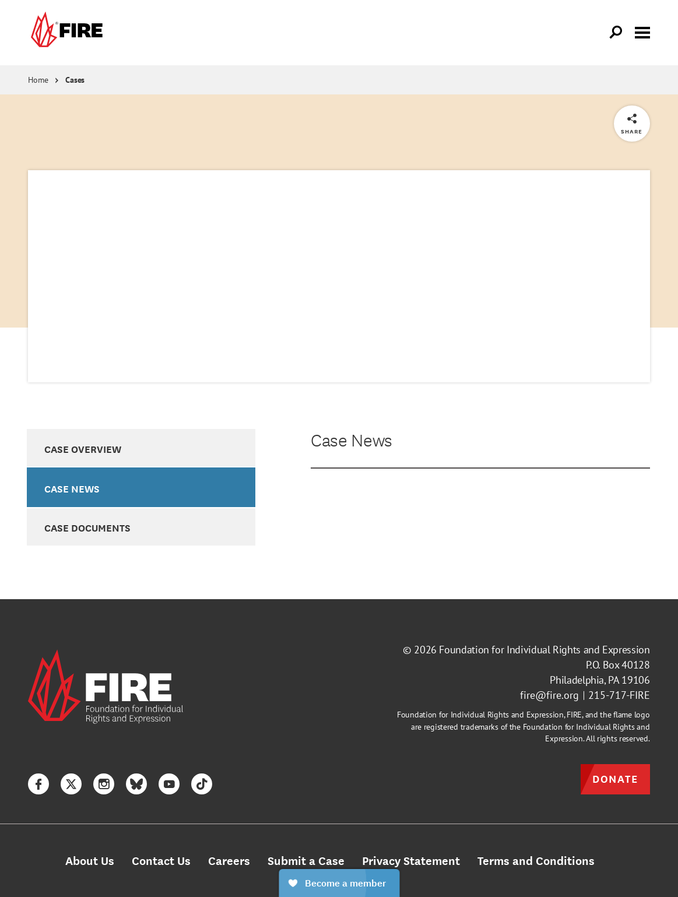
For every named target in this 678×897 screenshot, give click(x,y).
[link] (65, 33)
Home (38, 80)
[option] (141, 447)
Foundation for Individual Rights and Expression (544, 649)
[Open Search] (616, 33)
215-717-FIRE (619, 695)
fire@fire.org (549, 695)
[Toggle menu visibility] (642, 31)
